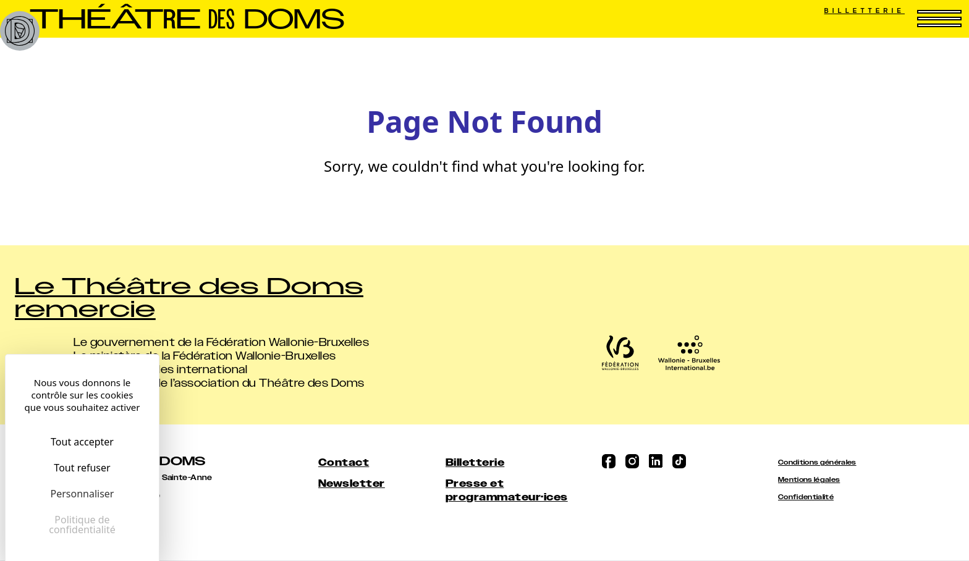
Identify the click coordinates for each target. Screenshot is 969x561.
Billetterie (864, 10)
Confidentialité (806, 497)
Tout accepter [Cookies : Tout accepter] (82, 442)
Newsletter (351, 483)
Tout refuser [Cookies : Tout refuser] (82, 468)
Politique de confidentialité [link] (82, 524)
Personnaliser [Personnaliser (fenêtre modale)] (82, 493)
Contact (343, 462)
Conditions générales (817, 462)
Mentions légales (809, 480)
